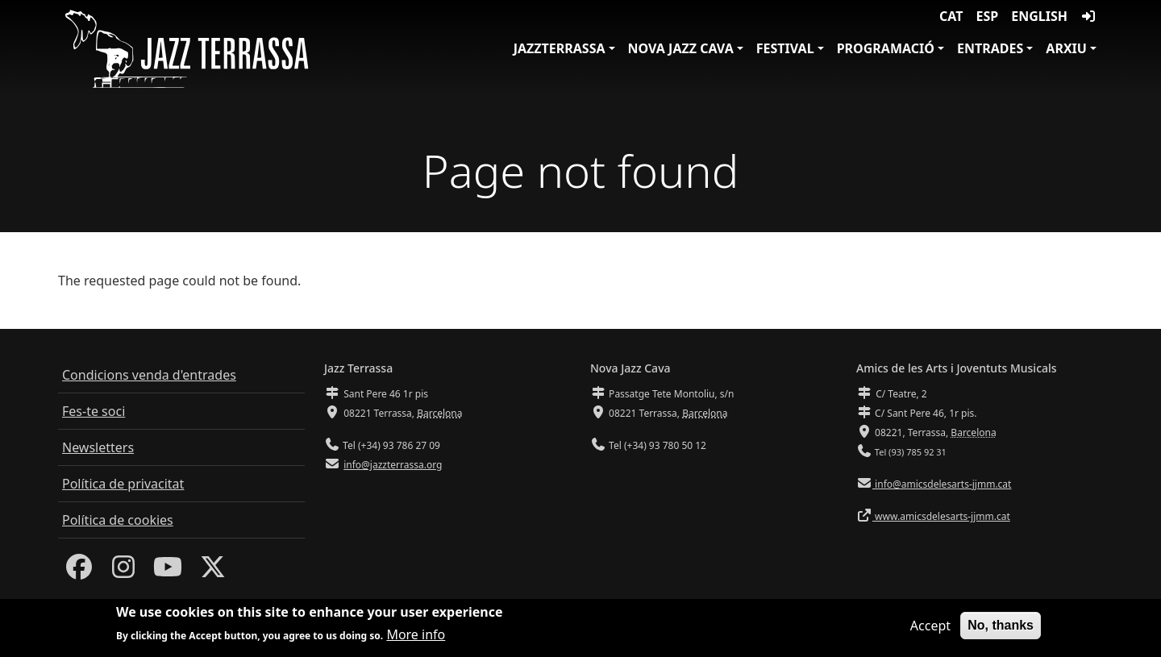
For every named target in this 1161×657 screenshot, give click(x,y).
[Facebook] (79, 571)
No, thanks (1001, 627)
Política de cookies (117, 520)
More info (415, 636)
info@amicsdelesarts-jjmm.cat (941, 484)
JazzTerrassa (559, 48)
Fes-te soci (93, 411)
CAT (951, 16)
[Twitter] (213, 571)
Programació (885, 48)
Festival (785, 48)
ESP (987, 16)
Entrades (990, 48)
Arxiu (1066, 48)
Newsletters (98, 447)
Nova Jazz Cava (681, 48)
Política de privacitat (123, 484)
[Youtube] (168, 571)
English (1039, 16)
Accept (930, 627)
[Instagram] (123, 571)
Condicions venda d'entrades (149, 375)
